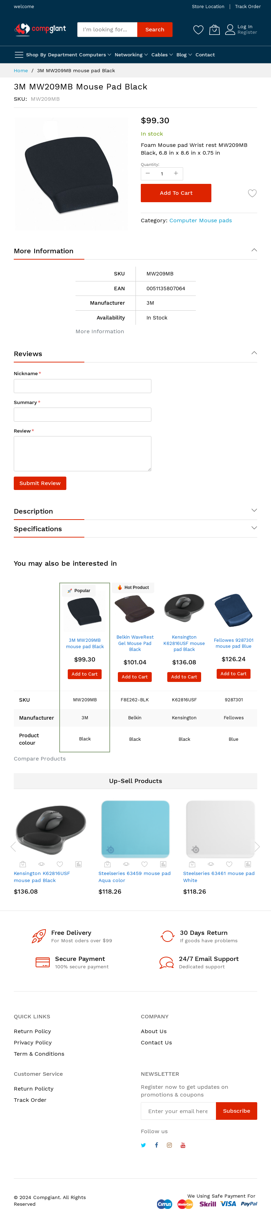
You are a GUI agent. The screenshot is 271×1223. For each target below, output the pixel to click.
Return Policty (34, 1088)
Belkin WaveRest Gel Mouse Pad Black (134, 643)
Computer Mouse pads (200, 220)
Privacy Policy (33, 1042)
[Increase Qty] (176, 173)
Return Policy (32, 1031)
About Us (154, 1031)
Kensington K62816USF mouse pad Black (184, 643)
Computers (92, 54)
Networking (129, 54)
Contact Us (156, 1042)
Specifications (38, 528)
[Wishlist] (198, 29)
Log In (245, 26)
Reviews (28, 353)
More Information (43, 251)
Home (21, 70)
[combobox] (107, 29)
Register (247, 32)
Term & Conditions (39, 1053)
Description (33, 511)
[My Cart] (214, 29)
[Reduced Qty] (148, 173)
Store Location (208, 6)
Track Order (248, 6)
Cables (159, 54)
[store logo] (40, 29)
